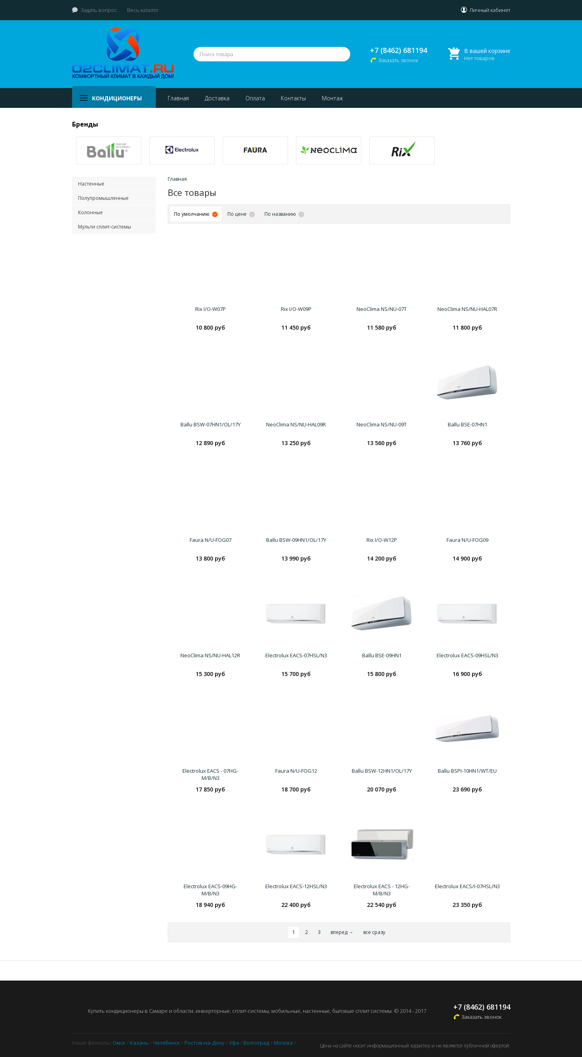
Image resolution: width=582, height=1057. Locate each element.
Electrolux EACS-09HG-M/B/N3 (210, 890)
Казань (139, 1042)
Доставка (217, 98)
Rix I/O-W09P (296, 309)
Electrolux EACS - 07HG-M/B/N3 (210, 774)
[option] (108, 150)
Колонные (90, 212)
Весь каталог (143, 10)
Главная (178, 98)
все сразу (374, 932)
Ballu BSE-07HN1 (467, 424)
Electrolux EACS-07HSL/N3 (296, 655)
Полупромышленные (103, 198)
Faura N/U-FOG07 (210, 539)
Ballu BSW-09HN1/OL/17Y (296, 539)
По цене (237, 214)
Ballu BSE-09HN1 (382, 655)
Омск (119, 1042)
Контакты (293, 98)
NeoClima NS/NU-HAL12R (210, 655)
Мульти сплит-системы (104, 226)
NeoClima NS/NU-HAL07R (467, 309)
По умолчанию (192, 214)
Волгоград (256, 1042)
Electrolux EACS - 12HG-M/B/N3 (382, 890)
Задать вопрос (98, 10)
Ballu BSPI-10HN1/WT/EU (467, 770)
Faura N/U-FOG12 (296, 770)
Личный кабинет (489, 10)
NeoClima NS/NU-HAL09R (296, 424)
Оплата (255, 98)
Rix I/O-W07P (210, 309)
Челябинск (166, 1042)
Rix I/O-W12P (381, 539)
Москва (283, 1042)
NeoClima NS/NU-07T (382, 309)
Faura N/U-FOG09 (467, 539)
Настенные (91, 183)
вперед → (342, 932)
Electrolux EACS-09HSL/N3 (467, 655)
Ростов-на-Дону (204, 1042)
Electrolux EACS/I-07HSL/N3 (467, 886)
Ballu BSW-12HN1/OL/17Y (382, 770)
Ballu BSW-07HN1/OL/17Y (210, 424)
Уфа (234, 1042)
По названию (280, 214)
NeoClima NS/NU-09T (382, 424)
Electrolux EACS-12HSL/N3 (296, 886)
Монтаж (332, 98)
